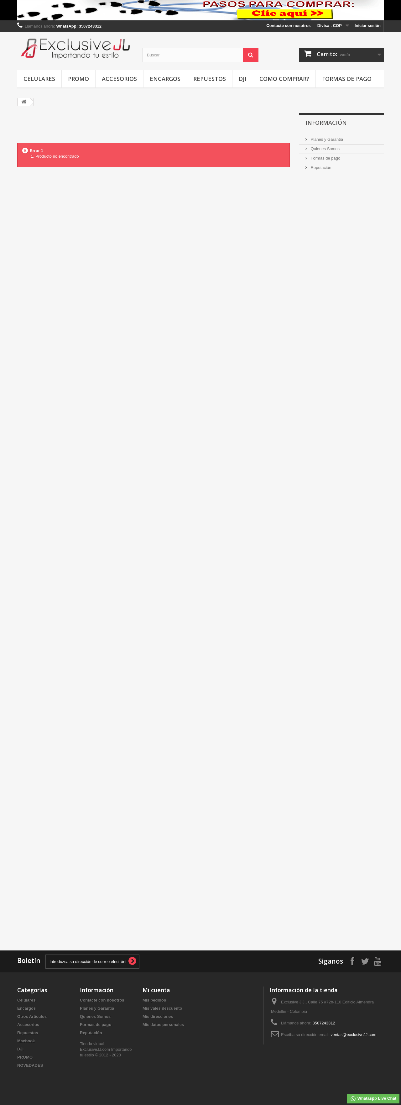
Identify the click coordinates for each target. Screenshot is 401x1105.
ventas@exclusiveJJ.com (353, 1034)
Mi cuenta (156, 990)
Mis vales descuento (162, 1008)
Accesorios (119, 78)
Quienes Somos (325, 148)
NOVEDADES (30, 1065)
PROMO (78, 78)
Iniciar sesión (368, 25)
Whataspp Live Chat (373, 1099)
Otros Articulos (32, 1016)
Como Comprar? (284, 78)
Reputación (320, 167)
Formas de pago (347, 78)
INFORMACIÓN (326, 122)
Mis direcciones (158, 1016)
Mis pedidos (154, 1000)
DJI (243, 78)
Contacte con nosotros (288, 25)
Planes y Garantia (326, 139)
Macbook (26, 1041)
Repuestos (209, 78)
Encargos (165, 78)
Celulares (39, 78)
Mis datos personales (163, 1024)
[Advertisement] (153, 127)
